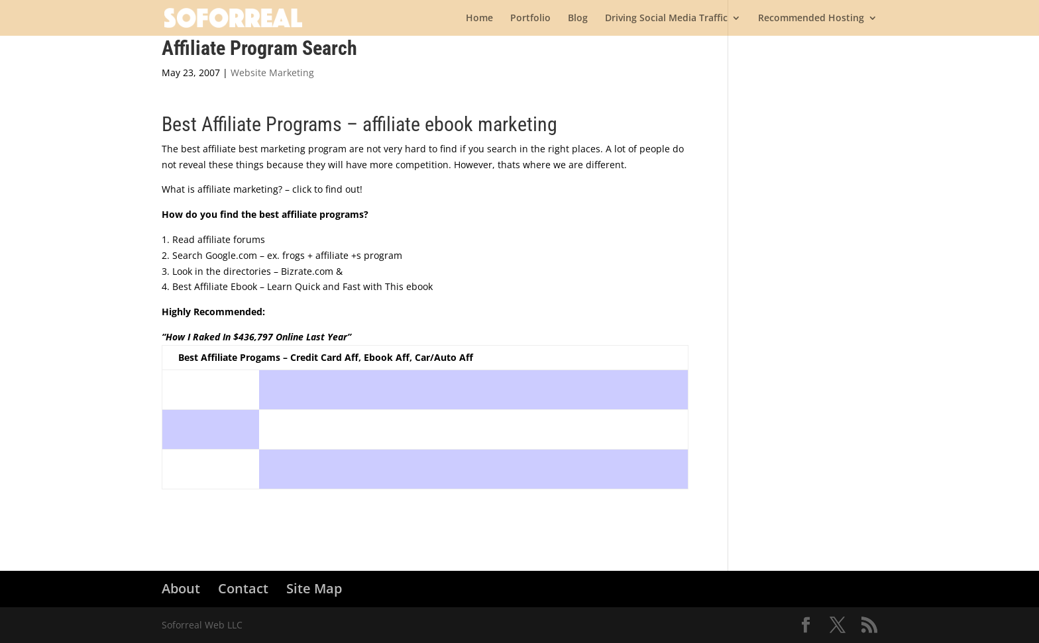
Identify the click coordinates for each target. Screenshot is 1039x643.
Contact (243, 588)
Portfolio (530, 18)
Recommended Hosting (811, 18)
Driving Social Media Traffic (666, 18)
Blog (578, 18)
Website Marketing (272, 72)
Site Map (314, 588)
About (181, 588)
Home (479, 18)
